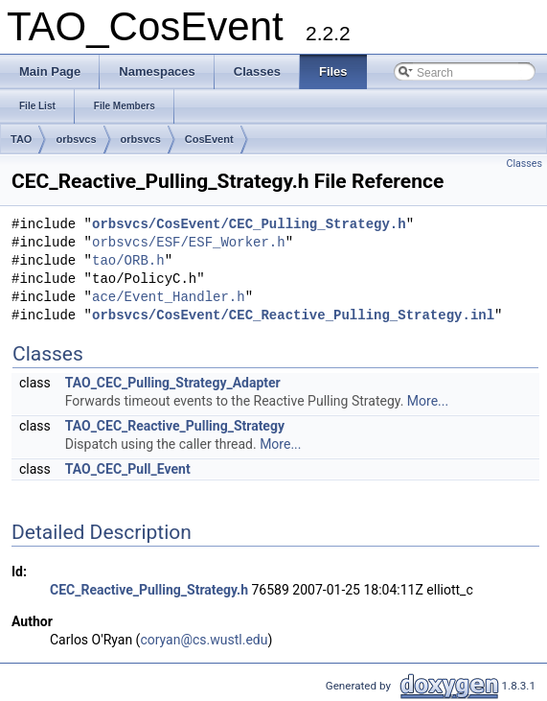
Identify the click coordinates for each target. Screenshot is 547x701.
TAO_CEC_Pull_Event (128, 469)
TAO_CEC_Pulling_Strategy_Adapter (173, 382)
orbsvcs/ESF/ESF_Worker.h (188, 243)
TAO (21, 139)
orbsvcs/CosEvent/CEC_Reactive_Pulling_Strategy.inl (293, 316)
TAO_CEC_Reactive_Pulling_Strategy (175, 425)
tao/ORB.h (128, 261)
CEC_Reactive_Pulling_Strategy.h (149, 589)
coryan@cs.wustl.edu (203, 639)
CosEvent (209, 139)
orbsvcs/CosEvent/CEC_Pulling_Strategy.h (249, 225)
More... (427, 401)
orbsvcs (76, 139)
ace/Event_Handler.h (168, 298)
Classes (524, 163)
